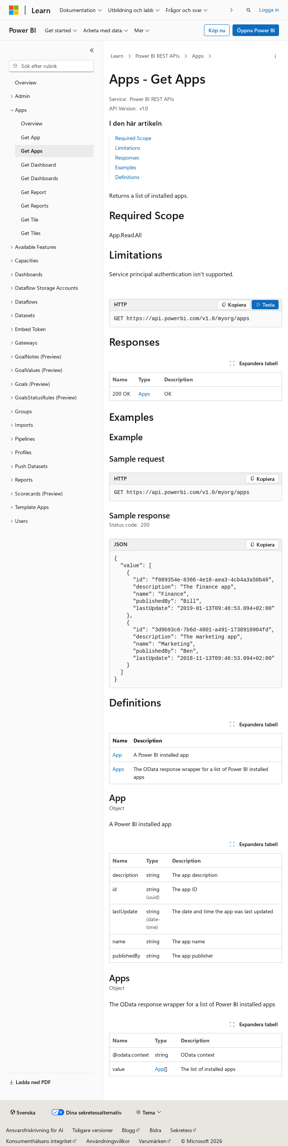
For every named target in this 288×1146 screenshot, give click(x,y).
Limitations (127, 147)
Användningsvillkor (108, 1140)
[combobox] (51, 66)
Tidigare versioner (92, 1130)
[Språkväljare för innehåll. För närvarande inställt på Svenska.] (23, 1113)
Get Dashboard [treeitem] (38, 164)
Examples (125, 167)
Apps (198, 55)
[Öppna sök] (248, 10)
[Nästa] (231, 10)
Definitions (127, 177)
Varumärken (152, 1140)
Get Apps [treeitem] (31, 150)
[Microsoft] (14, 10)
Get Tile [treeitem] (29, 219)
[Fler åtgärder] (275, 56)
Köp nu (216, 30)
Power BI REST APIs (157, 55)
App (117, 754)
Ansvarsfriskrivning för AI (34, 1130)
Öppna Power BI (256, 30)
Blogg (128, 1130)
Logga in (269, 9)
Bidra (155, 1130)
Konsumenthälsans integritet (39, 1140)
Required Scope (133, 138)
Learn (117, 55)
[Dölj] (92, 50)
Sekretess (181, 1130)
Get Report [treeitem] (33, 192)
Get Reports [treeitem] (34, 205)
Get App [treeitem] (30, 137)
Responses (127, 157)
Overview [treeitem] (25, 82)
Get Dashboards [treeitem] (39, 178)
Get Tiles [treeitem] (30, 232)
